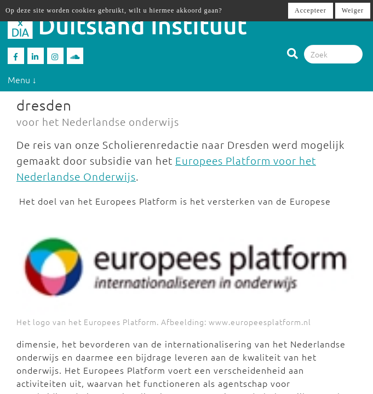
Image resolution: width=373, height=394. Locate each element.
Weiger (353, 10)
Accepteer (310, 10)
